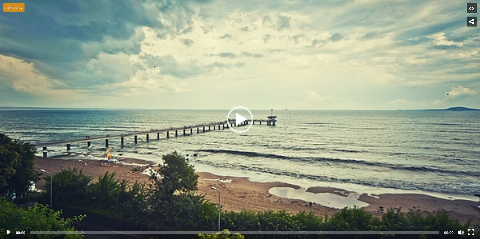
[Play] (8, 232)
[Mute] (460, 232)
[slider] (234, 232)
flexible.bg (14, 7)
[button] (240, 119)
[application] (240, 119)
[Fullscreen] (471, 232)
